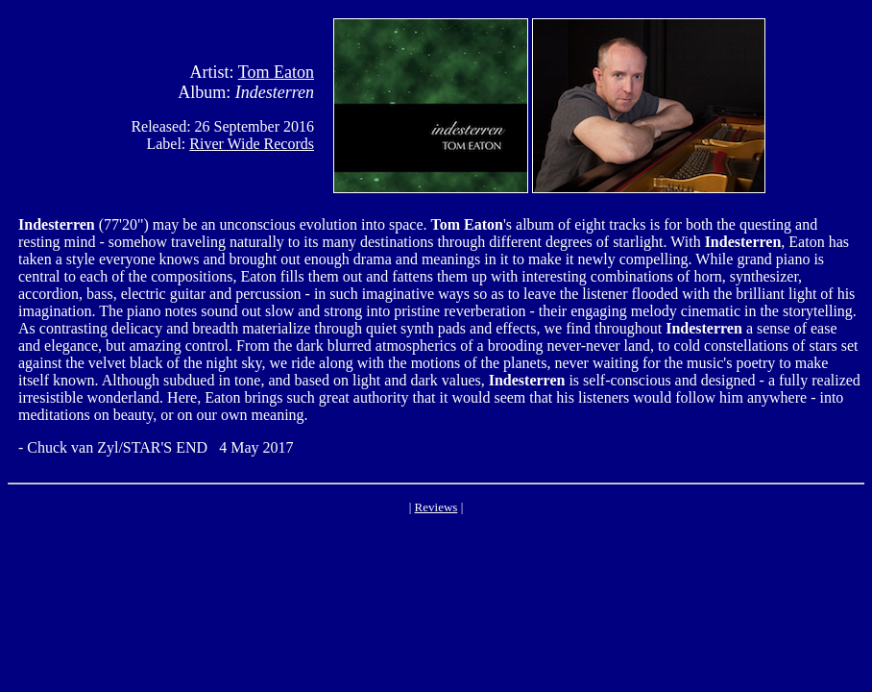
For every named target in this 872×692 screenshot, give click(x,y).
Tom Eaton (276, 72)
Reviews (436, 507)
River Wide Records (251, 144)
